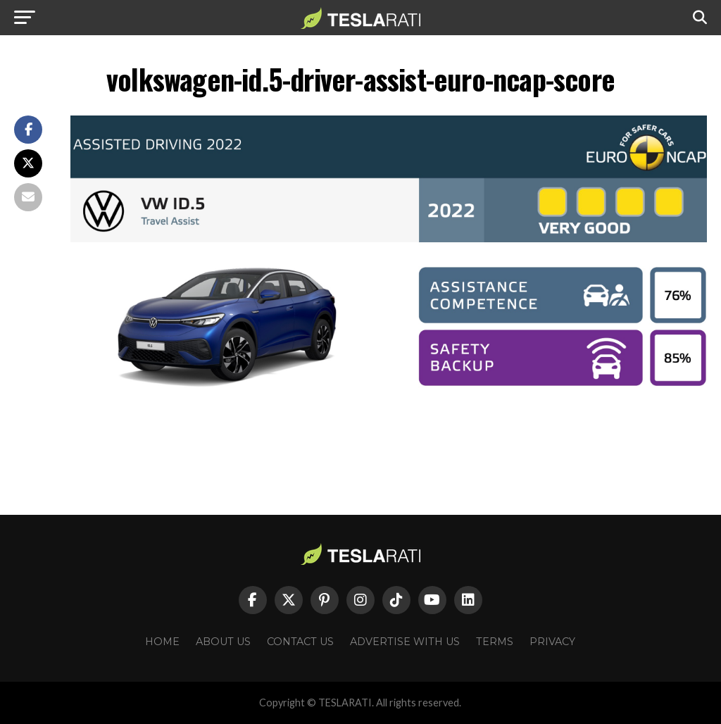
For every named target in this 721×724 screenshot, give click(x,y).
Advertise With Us (405, 641)
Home (162, 641)
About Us (223, 641)
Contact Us (300, 641)
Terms (494, 641)
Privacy (552, 641)
